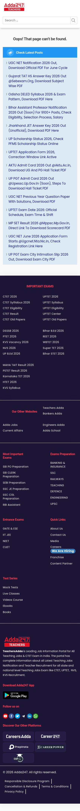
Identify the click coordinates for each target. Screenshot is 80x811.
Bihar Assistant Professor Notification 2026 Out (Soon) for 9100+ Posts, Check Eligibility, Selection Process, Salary (39, 112)
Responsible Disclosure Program (27, 781)
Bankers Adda (52, 413)
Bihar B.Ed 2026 (53, 331)
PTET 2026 (9, 336)
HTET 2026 (10, 382)
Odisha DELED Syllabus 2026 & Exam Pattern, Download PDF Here (36, 96)
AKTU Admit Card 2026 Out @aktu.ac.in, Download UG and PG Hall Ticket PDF (39, 167)
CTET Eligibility (12, 308)
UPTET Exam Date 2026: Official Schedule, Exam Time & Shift (32, 212)
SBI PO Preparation (15, 467)
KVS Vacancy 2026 (15, 342)
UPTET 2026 (50, 296)
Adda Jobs (10, 425)
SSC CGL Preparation (11, 496)
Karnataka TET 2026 (16, 376)
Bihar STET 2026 (53, 354)
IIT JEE (7, 535)
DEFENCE (56, 491)
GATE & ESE (10, 528)
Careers (62, 549)
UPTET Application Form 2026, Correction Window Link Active (32, 154)
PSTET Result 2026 (15, 371)
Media (54, 541)
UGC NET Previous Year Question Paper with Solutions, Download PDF (39, 199)
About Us (56, 528)
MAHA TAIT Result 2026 (18, 365)
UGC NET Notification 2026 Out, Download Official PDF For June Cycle (38, 65)
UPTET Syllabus (53, 302)
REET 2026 (49, 336)
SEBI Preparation (14, 483)
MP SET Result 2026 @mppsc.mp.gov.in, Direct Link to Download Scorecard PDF (39, 225)
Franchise (57, 557)
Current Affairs (13, 430)
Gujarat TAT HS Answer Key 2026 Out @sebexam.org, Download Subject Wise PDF (37, 81)
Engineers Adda (54, 425)
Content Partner (61, 563)
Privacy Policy (14, 791)
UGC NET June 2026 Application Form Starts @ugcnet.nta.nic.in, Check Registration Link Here (38, 241)
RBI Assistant (11, 505)
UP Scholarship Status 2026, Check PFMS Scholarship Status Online (35, 141)
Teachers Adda (53, 408)
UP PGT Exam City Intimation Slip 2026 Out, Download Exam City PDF (38, 257)
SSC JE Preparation (16, 489)
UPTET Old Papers (55, 319)
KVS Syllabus (11, 388)
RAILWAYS (57, 479)
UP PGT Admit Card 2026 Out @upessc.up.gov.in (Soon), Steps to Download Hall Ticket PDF (37, 183)
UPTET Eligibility (53, 308)
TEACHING (57, 485)
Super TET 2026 (53, 348)
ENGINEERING (59, 497)
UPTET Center (52, 314)
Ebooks (8, 606)
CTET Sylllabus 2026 (16, 302)
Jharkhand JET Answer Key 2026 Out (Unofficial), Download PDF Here (37, 128)
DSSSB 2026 (11, 331)
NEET (6, 541)
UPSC (54, 504)
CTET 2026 (10, 296)
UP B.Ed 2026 (11, 354)
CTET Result (11, 314)
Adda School (51, 430)
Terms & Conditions (55, 786)
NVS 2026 (9, 348)
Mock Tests (10, 587)
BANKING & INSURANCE (58, 465)
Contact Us (58, 535)
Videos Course (13, 600)
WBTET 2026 (51, 342)
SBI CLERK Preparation (11, 474)
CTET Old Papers (14, 319)
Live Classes (11, 593)
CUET (6, 547)
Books (7, 612)
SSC (53, 473)
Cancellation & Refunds (21, 786)
